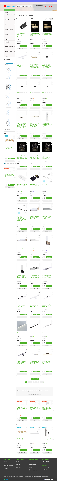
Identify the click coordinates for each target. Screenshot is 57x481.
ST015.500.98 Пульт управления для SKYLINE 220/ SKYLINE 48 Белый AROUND (47, 125)
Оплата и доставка (15, 2)
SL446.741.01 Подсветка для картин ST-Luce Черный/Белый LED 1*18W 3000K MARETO (46, 95)
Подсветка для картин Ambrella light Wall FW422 (46, 362)
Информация (7, 459)
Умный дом (7, 39)
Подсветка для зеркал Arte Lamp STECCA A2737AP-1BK (21, 362)
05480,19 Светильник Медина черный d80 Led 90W (35, 408)
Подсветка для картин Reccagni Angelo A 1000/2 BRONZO (35, 34)
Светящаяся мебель (8, 51)
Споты (6, 26)
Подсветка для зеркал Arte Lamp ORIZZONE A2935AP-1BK (21, 305)
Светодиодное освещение (7, 42)
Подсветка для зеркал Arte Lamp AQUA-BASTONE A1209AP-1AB (46, 248)
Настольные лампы (8, 31)
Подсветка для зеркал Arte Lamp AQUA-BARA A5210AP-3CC (46, 217)
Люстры (6, 17)
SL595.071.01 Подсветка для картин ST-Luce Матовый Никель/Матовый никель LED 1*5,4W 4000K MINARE (21, 125)
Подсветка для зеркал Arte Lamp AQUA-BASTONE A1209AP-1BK (21, 276)
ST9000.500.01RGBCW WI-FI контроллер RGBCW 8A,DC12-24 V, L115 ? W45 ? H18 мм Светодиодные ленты (22, 186)
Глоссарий (18, 464)
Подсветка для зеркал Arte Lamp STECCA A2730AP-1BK (34, 333)
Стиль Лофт (7, 19)
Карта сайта (18, 467)
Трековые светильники (33, 469)
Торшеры (6, 34)
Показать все (7, 129)
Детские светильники (9, 29)
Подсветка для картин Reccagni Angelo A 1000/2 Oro (47, 34)
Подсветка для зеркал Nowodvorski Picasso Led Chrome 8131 (34, 362)
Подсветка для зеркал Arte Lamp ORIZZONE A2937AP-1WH (21, 333)
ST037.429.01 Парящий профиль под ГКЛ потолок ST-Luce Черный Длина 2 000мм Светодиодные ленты (22, 35)
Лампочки (7, 44)
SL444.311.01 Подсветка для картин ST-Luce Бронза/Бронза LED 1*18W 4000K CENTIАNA (34, 66)
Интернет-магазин (33, 459)
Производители (19, 466)
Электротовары (8, 49)
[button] (15, 149)
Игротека (6, 53)
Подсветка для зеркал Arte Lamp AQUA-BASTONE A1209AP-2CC (34, 276)
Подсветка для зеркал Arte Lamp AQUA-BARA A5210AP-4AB (21, 248)
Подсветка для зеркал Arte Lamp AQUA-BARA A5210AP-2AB (34, 217)
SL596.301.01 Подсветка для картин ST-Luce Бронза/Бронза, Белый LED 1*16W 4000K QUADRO (34, 125)
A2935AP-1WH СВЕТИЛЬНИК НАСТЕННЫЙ (20, 65)
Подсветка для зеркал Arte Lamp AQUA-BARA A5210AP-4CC (34, 248)
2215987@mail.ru (38, 7)
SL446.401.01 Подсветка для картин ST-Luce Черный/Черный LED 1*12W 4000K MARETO (21, 95)
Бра (5, 24)
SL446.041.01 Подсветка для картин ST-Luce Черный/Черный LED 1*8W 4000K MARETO (46, 66)
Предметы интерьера (9, 46)
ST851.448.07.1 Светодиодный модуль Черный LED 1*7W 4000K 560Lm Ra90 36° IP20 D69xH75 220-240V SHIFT (47, 156)
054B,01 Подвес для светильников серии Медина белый (46, 408)
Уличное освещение (9, 36)
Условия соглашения (8, 471)
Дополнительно (20, 459)
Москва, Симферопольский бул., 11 (48, 468)
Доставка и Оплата (7, 470)
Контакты (5, 461)
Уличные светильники (33, 470)
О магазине (6, 468)
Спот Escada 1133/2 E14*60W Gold (8, 148)
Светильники (7, 22)
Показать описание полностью (35, 394)
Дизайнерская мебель (9, 14)
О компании (9, 2)
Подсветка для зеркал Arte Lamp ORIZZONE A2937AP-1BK (46, 305)
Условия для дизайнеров (8, 465)
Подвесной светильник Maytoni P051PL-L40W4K (34, 439)
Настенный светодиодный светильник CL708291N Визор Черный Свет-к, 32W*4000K (21, 218)
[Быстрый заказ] (10, 161)
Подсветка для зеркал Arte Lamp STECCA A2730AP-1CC (46, 333)
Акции (5, 2)
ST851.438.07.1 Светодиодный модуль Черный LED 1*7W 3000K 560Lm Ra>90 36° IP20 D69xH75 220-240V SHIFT (22, 156)
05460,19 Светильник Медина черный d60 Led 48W (9, 175)
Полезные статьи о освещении (24, 2)
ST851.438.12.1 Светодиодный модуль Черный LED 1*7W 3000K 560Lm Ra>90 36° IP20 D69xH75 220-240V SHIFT (34, 156)
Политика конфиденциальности (8, 463)
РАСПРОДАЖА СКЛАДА (34, 2)
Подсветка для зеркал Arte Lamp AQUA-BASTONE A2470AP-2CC (46, 276)
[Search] (24, 6)
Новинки (6, 12)
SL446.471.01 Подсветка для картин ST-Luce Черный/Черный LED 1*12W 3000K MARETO (34, 95)
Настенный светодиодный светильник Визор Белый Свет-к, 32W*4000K (46, 186)
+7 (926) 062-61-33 (38, 5)
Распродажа (7, 56)
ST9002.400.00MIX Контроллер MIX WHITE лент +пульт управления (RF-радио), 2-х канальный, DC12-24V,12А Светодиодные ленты (34, 187)
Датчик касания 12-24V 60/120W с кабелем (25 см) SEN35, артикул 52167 (47, 439)
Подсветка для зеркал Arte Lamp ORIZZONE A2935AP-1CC (34, 305)
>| (43, 382)
